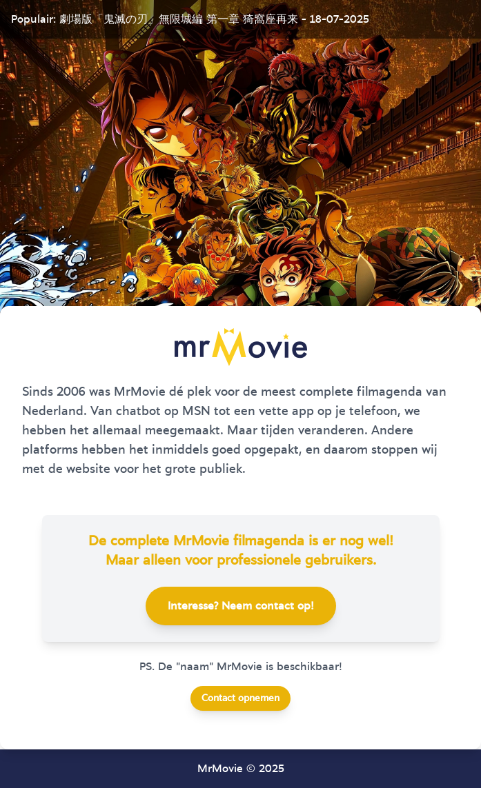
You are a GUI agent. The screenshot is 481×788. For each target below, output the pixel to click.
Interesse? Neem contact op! (241, 606)
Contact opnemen (240, 698)
